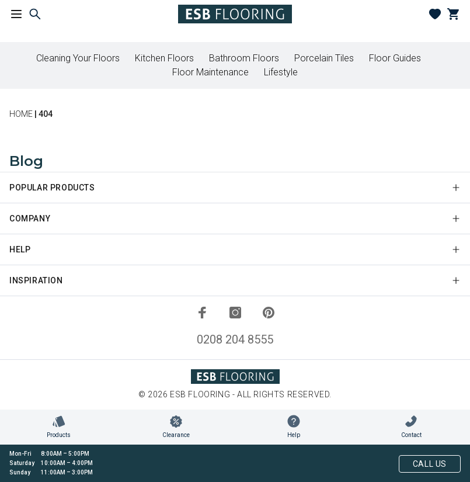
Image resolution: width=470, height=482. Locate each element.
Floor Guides (395, 58)
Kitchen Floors (164, 58)
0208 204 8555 (235, 339)
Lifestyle (281, 72)
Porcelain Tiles (324, 58)
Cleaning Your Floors (78, 58)
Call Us (430, 464)
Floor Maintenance (210, 72)
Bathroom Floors (244, 58)
